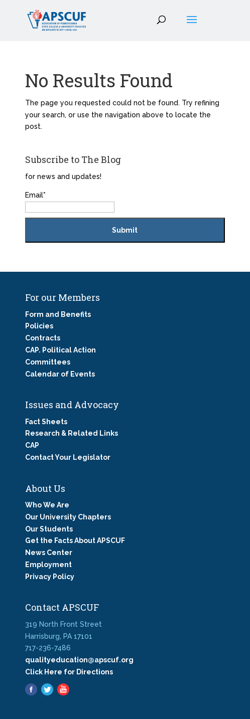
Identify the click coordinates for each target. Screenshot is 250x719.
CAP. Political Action (60, 350)
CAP (32, 445)
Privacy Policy (49, 577)
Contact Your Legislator (67, 457)
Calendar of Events (60, 374)
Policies (39, 326)
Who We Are (47, 505)
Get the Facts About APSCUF (75, 540)
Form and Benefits (58, 314)
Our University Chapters (68, 517)
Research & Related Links (71, 433)
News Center (48, 553)
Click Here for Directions (69, 672)
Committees (47, 362)
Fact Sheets (46, 422)
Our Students (49, 529)
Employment (48, 565)
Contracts (42, 338)
